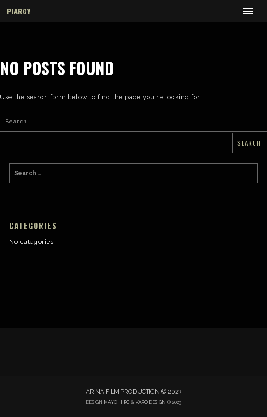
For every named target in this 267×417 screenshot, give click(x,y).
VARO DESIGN (151, 402)
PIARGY (18, 11)
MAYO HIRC (117, 402)
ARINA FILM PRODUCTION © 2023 (134, 391)
